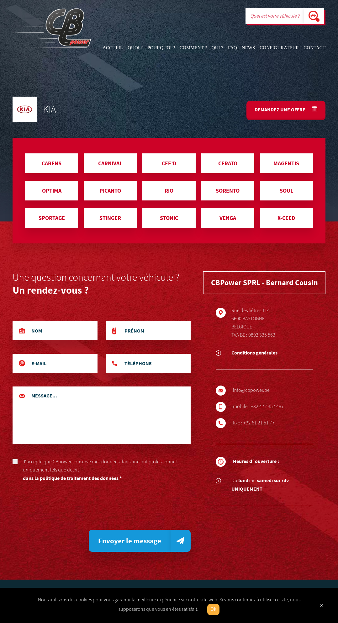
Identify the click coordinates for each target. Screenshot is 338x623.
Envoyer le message (129, 540)
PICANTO (110, 190)
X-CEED (286, 217)
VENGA (227, 217)
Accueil (113, 47)
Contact (314, 47)
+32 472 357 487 (269, 406)
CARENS (51, 163)
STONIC (169, 217)
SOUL (286, 190)
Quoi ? (135, 47)
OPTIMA (51, 190)
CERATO (227, 163)
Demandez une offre (280, 109)
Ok (213, 609)
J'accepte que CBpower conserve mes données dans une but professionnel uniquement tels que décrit (102, 470)
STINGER (110, 217)
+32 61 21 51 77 (261, 423)
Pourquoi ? (161, 47)
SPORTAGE (52, 217)
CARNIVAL (110, 163)
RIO (169, 190)
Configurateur (279, 47)
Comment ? (193, 47)
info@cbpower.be (253, 390)
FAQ (232, 47)
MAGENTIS (286, 163)
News (248, 47)
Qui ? (217, 47)
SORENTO (228, 190)
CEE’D (169, 163)
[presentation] (60, 508)
